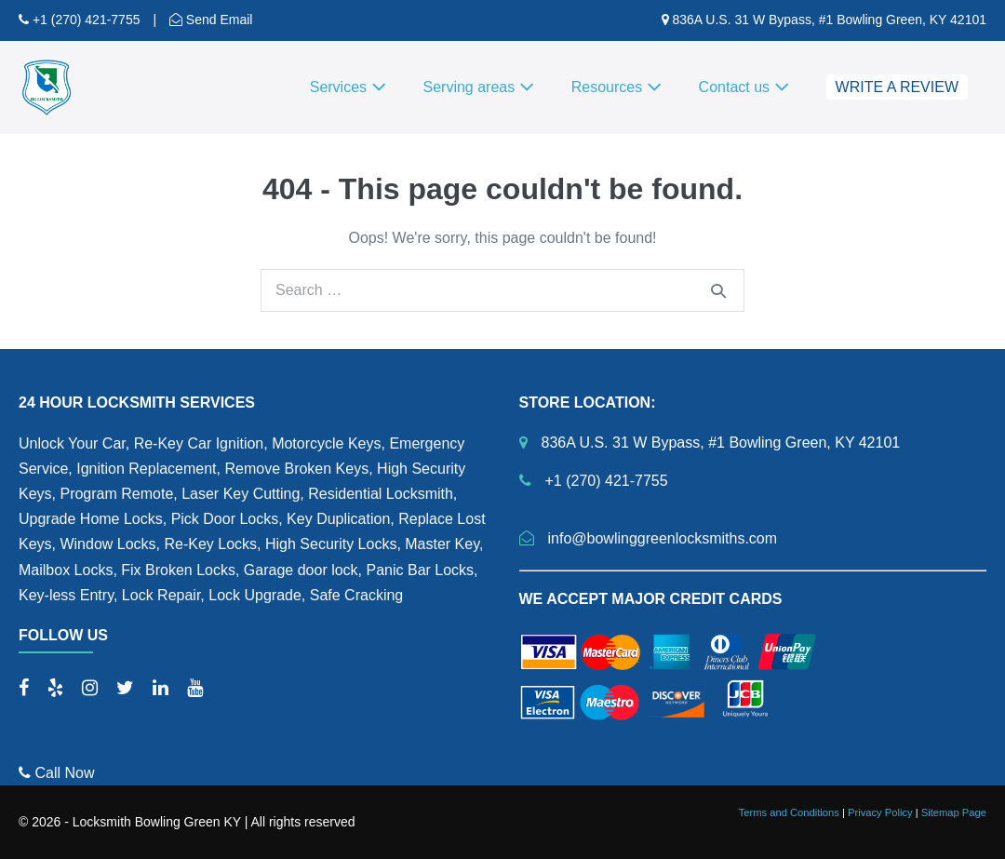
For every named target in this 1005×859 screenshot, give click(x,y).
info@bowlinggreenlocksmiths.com (663, 538)
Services (348, 87)
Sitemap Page (953, 812)
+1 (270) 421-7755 (84, 19)
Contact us (744, 87)
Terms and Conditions (789, 812)
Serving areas (478, 87)
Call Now (56, 773)
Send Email (217, 19)
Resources (616, 87)
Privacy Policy (880, 812)
